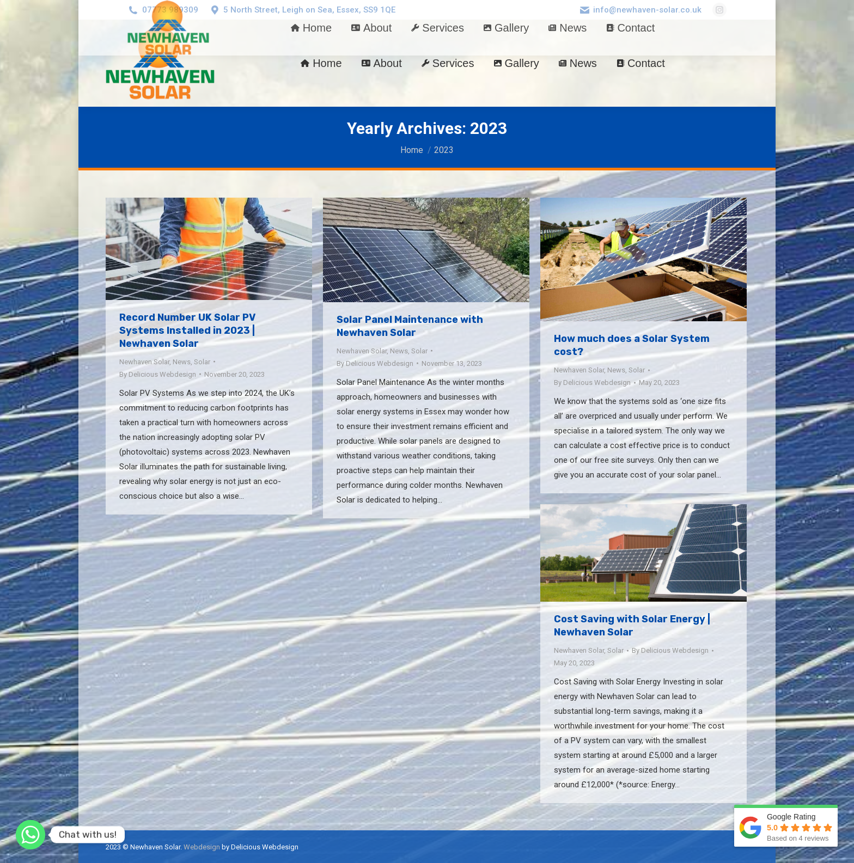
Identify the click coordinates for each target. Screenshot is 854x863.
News (182, 362)
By (157, 374)
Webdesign (202, 847)
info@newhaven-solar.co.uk (647, 10)
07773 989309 (170, 10)
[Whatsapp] (30, 834)
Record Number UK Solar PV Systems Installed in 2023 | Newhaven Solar (187, 330)
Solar (202, 362)
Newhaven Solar (144, 362)
